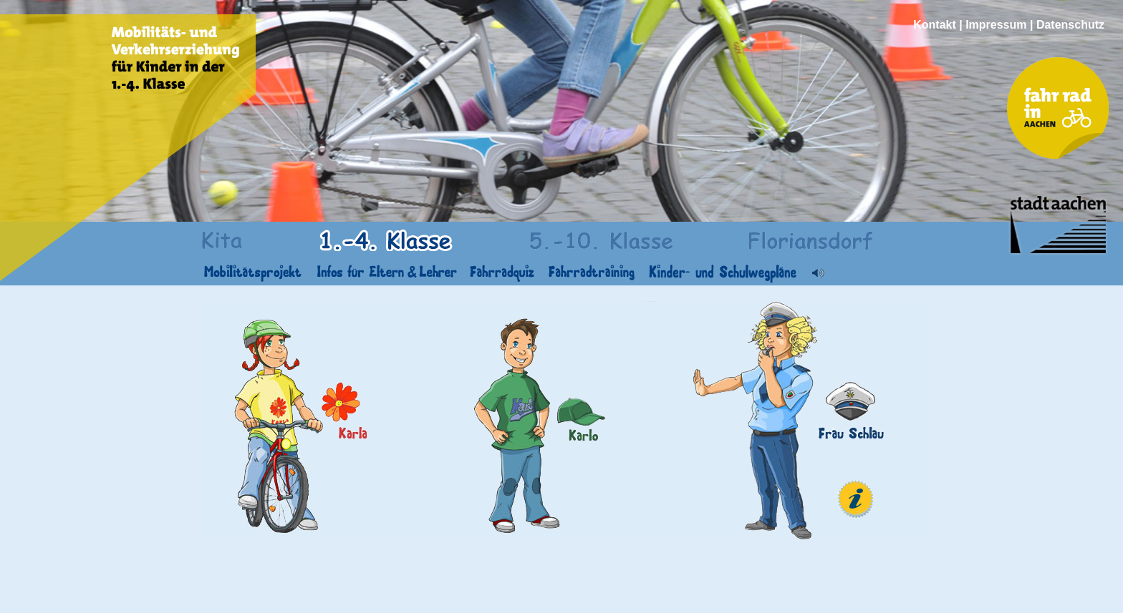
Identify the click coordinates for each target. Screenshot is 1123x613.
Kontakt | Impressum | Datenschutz (1008, 25)
